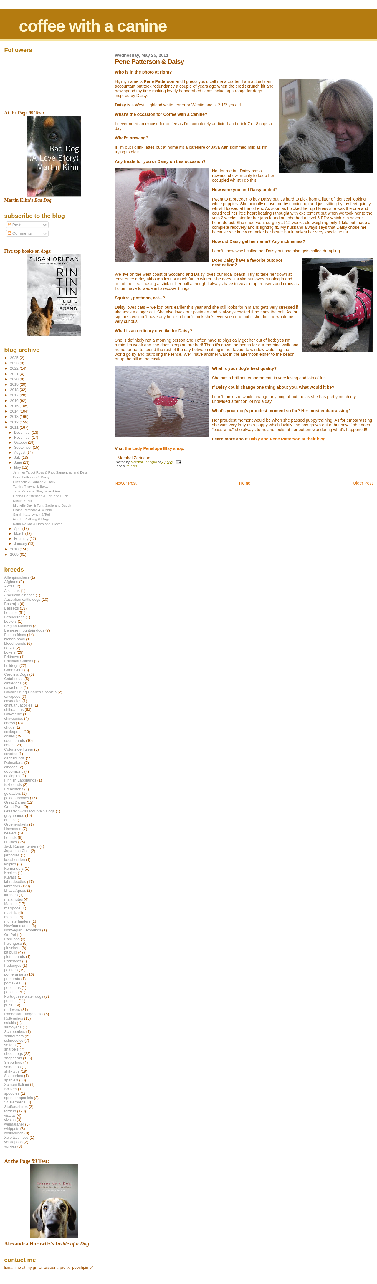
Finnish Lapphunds (20, 780)
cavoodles (12, 701)
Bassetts (11, 608)
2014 (14, 411)
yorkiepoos (13, 1142)
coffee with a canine (93, 25)
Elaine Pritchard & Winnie (32, 510)
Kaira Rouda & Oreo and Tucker (37, 524)
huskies (10, 842)
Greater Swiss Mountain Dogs (29, 811)
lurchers (11, 895)
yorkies (10, 1146)
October (21, 442)
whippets (11, 1128)
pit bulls (10, 952)
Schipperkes (14, 1031)
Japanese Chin (16, 851)
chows (9, 723)
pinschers (12, 948)
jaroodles (11, 855)
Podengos (12, 965)
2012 (14, 422)
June (18, 462)
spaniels (11, 1080)
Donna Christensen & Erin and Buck (40, 496)
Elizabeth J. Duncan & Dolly (34, 482)
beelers (10, 621)
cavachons (13, 687)
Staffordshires (15, 1106)
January (21, 544)
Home (244, 483)
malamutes (13, 899)
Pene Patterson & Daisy (31, 477)
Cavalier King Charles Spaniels (30, 692)
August (20, 452)
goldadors (12, 793)
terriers (132, 466)
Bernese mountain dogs (24, 630)
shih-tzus (11, 1071)
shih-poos (12, 1067)
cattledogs (13, 683)
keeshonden (14, 859)
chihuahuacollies (18, 705)
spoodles (11, 1093)
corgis (9, 745)
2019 (14, 384)
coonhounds (14, 740)
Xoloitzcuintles (16, 1137)
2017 (14, 395)
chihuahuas (14, 709)
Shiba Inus (13, 1062)
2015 (14, 406)
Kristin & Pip (22, 500)
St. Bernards (14, 1102)
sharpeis (11, 1049)
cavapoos (12, 696)
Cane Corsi (13, 670)
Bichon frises (15, 634)
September (23, 447)
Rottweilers (13, 1018)
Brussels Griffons (18, 661)
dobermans (13, 771)
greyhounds (14, 815)
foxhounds (13, 784)
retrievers (12, 1009)
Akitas (9, 586)
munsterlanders (17, 921)
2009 (14, 554)
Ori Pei (10, 934)
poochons (12, 987)
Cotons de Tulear (18, 749)
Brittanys (11, 656)
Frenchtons (13, 789)
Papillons (11, 939)
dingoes (10, 767)
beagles (10, 612)
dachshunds (14, 758)
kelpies (10, 864)
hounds (10, 837)
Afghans (11, 582)
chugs (9, 727)
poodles (10, 992)
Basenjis (11, 604)
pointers (11, 970)
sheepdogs (13, 1053)
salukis (10, 1023)
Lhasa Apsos (15, 890)
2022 (14, 368)
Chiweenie (13, 714)
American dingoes (19, 595)
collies (9, 736)
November (23, 437)
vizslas (10, 1120)
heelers (10, 833)
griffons (10, 820)
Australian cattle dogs (22, 599)
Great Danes (15, 802)
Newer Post (126, 483)
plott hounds (14, 956)
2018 (14, 390)
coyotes (10, 754)
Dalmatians (13, 762)
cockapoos (13, 731)
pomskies (12, 983)
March (19, 534)
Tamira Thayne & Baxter (31, 486)
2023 (14, 363)
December (23, 432)
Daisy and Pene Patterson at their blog (287, 439)
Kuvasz (10, 877)
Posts (15, 225)
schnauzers (14, 1036)
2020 (14, 379)
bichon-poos (14, 639)
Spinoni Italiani (16, 1084)
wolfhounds (13, 1133)
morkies (10, 917)
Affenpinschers (16, 577)
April (18, 529)
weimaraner (14, 1124)
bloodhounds (15, 643)
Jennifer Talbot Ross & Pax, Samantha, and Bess (50, 472)
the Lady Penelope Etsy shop (154, 448)
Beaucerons (14, 617)
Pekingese (13, 943)
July (18, 457)
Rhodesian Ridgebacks (23, 1014)
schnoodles (13, 1040)
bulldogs (11, 665)
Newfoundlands (17, 926)
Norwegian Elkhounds (22, 930)
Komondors (14, 868)
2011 (14, 427)
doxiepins (12, 776)
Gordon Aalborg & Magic (31, 519)
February (21, 539)
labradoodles (15, 881)
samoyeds (13, 1027)
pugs (8, 1005)
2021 (14, 374)
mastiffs (10, 912)
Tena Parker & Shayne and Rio (36, 491)
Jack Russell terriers (21, 846)
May (18, 467)
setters (10, 1045)
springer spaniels (18, 1098)
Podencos (12, 961)
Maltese (10, 903)
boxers (10, 652)
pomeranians (15, 974)
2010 (14, 549)
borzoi (9, 648)
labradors (12, 886)
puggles (10, 1001)
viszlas (10, 1115)
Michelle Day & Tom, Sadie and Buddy (42, 505)
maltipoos (12, 908)
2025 (14, 357)
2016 (14, 400)
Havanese (12, 828)
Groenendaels (16, 824)
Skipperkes (13, 1075)
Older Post (363, 483)
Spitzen (10, 1089)
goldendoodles (16, 798)
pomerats (12, 978)
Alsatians (11, 590)
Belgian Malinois (18, 626)
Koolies (10, 873)
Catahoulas (13, 679)
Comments (20, 233)
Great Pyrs (13, 806)
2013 (14, 416)
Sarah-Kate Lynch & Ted (31, 514)
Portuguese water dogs (23, 996)
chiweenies (13, 718)
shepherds (13, 1058)
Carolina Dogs (16, 674)
